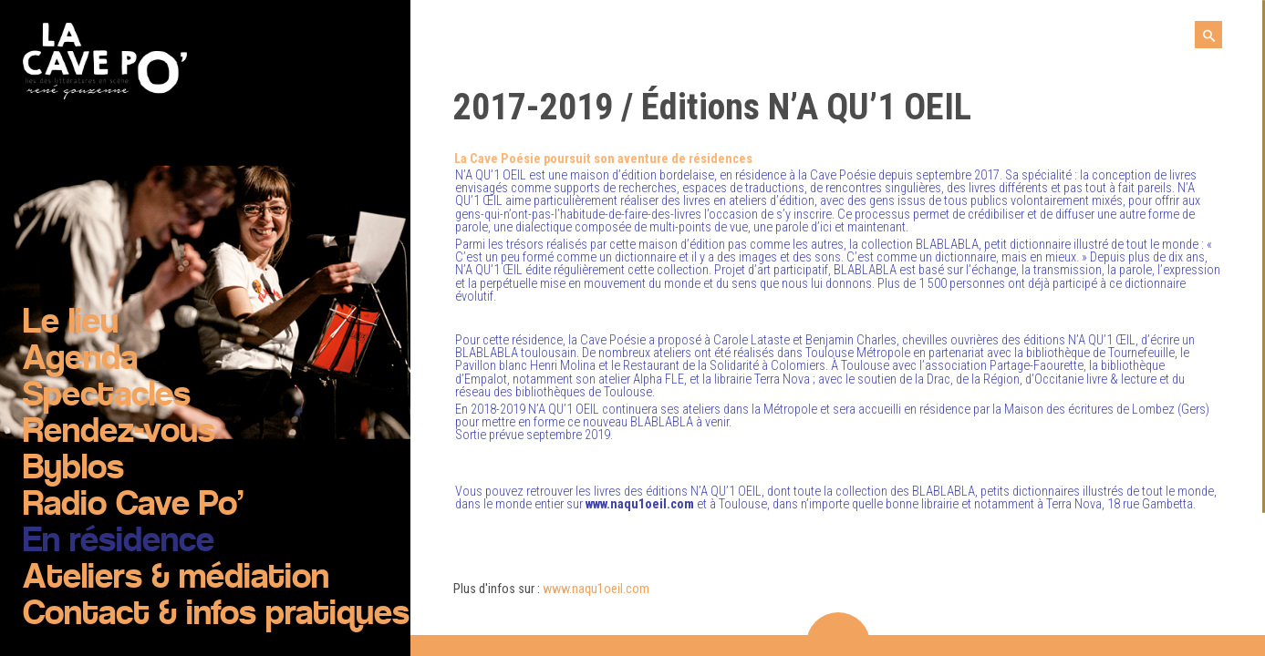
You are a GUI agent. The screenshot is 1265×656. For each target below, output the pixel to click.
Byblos (73, 469)
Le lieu (71, 323)
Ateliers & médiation (176, 578)
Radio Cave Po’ (133, 505)
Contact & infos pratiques (216, 615)
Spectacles (107, 396)
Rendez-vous (119, 433)
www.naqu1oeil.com (596, 589)
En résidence (118, 542)
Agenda (80, 360)
